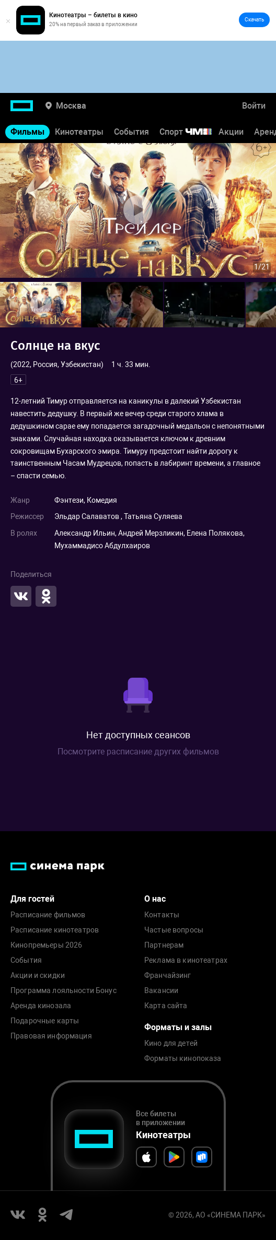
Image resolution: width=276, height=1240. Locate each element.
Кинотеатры (79, 132)
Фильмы (27, 132)
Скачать (254, 19)
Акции (231, 132)
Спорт (192, 132)
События (131, 132)
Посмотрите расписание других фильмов (138, 752)
